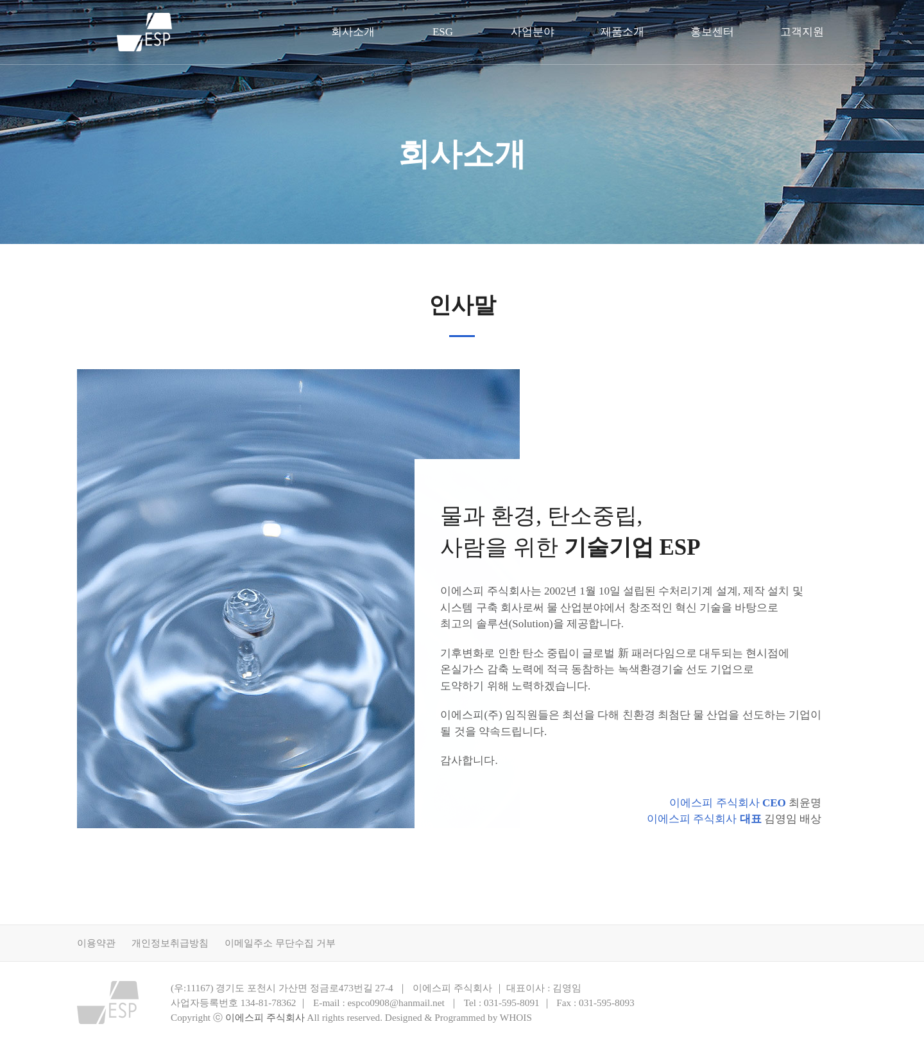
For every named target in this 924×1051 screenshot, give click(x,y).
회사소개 (353, 32)
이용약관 (96, 942)
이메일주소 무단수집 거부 (280, 942)
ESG (442, 32)
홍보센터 (712, 32)
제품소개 (622, 32)
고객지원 (802, 32)
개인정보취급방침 (170, 942)
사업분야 (532, 32)
